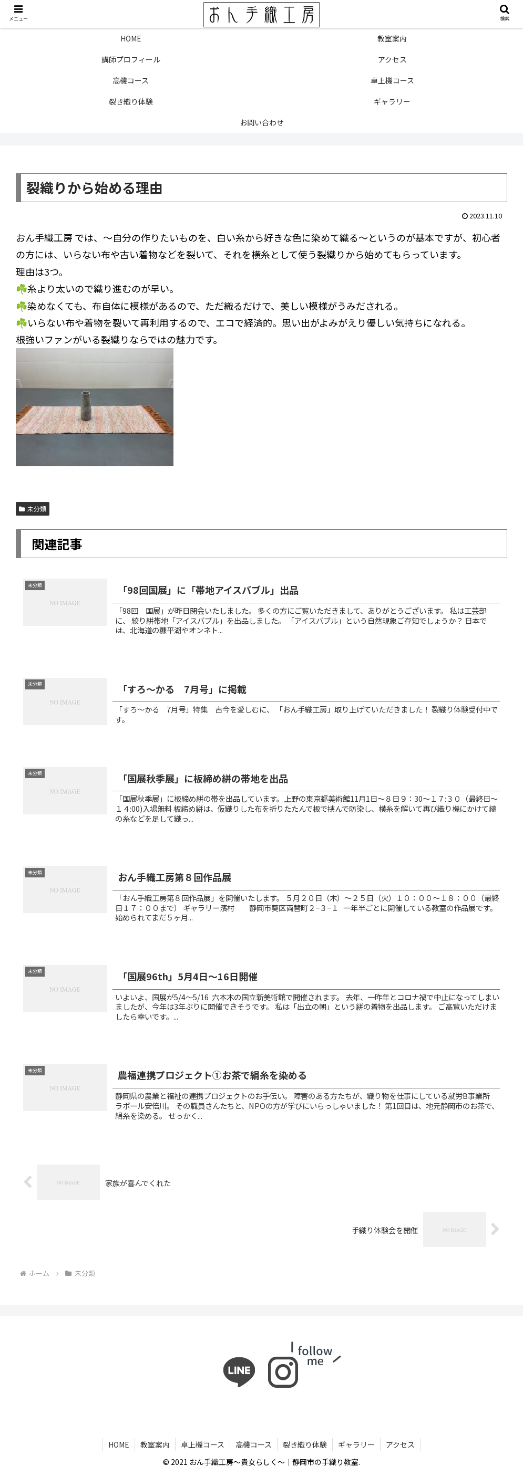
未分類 (32, 508)
